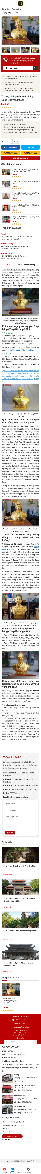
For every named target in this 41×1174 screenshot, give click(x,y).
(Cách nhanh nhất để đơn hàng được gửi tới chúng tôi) (20, 158)
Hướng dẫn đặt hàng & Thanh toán (14, 1122)
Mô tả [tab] (8, 265)
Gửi (35, 68)
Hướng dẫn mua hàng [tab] (26, 265)
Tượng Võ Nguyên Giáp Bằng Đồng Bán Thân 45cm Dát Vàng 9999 (25, 170)
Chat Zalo (30, 147)
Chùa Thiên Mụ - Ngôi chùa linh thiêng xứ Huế (19, 931)
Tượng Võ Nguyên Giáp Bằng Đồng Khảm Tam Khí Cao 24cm (26, 182)
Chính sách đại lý (8, 1132)
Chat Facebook (10, 147)
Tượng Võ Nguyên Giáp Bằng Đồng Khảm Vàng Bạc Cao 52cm (26, 217)
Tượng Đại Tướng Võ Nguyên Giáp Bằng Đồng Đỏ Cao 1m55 (25, 206)
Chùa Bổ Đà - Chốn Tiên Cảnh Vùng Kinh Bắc (19, 866)
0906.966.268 (27, 1102)
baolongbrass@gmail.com (18, 797)
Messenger (28, 1170)
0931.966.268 (27, 1090)
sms (36, 1170)
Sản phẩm (5, 9)
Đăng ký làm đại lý (12, 1136)
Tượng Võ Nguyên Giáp (10, 13)
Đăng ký (10, 833)
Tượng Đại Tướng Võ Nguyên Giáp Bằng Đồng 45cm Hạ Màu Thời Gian (25, 194)
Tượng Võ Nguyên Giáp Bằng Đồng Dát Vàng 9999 (10, 1001)
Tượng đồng (16, 9)
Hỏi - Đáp (5, 1128)
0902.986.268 (27, 1113)
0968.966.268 (15, 793)
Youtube (4, 1170)
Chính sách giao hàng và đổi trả (13, 1125)
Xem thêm (7, 875)
